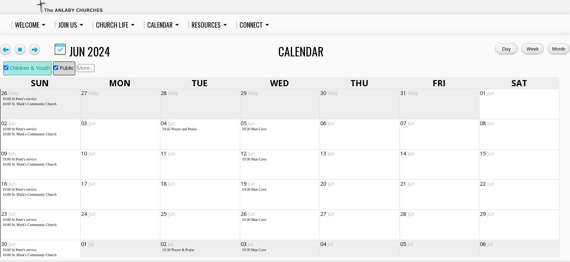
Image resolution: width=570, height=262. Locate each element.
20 (327, 183)
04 (168, 123)
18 (168, 183)
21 (407, 183)
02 (8, 123)
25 (168, 213)
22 (487, 183)
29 (249, 93)
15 (487, 153)
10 (88, 153)
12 (248, 153)
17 (88, 183)
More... (85, 67)
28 (169, 93)
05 (248, 123)
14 (407, 153)
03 (88, 123)
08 (487, 123)
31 (409, 93)
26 (10, 93)
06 (327, 123)
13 (327, 153)
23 (8, 213)
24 (88, 213)
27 (90, 93)
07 (407, 123)
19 (248, 183)
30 (329, 93)
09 (8, 153)
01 (487, 93)
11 (168, 153)
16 (8, 183)
